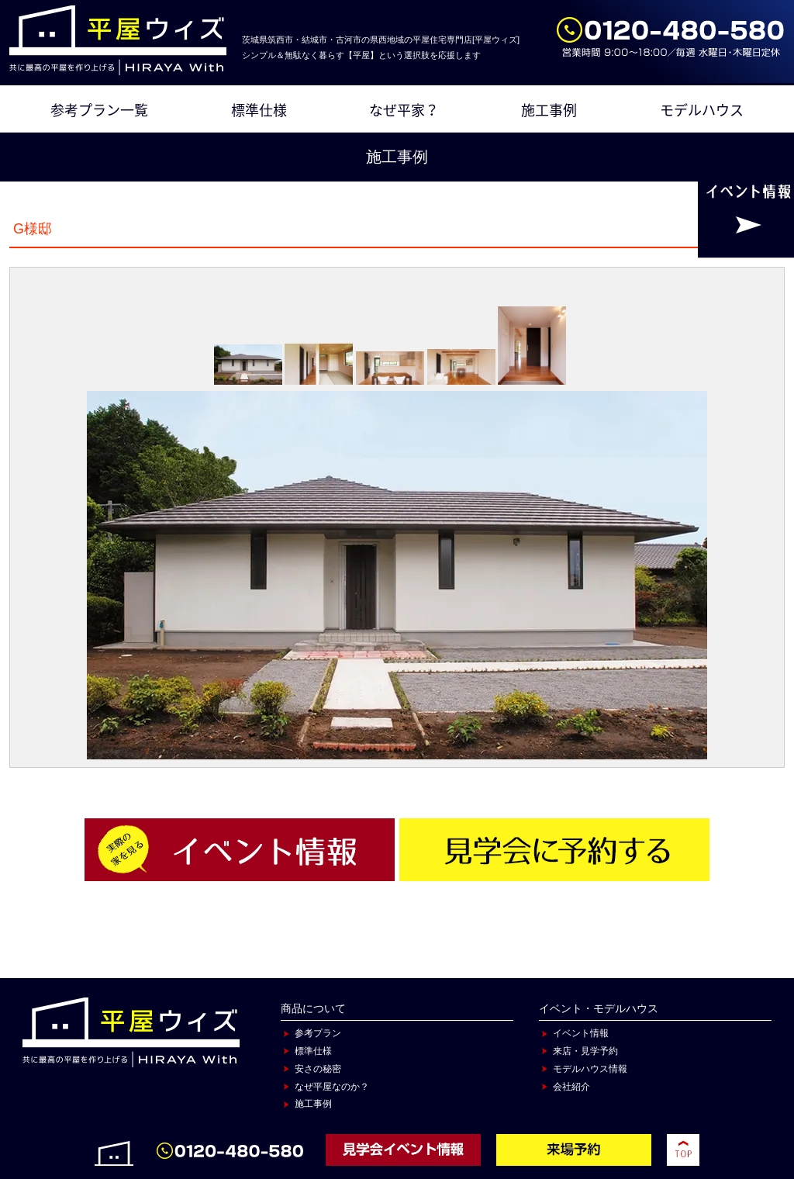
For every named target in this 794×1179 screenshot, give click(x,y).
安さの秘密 (318, 1068)
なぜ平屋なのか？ (332, 1086)
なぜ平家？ (404, 109)
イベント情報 (581, 1033)
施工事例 (549, 109)
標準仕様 (259, 109)
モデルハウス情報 (590, 1068)
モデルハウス (702, 109)
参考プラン (318, 1033)
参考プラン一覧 (99, 109)
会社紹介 (571, 1086)
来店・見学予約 (585, 1051)
